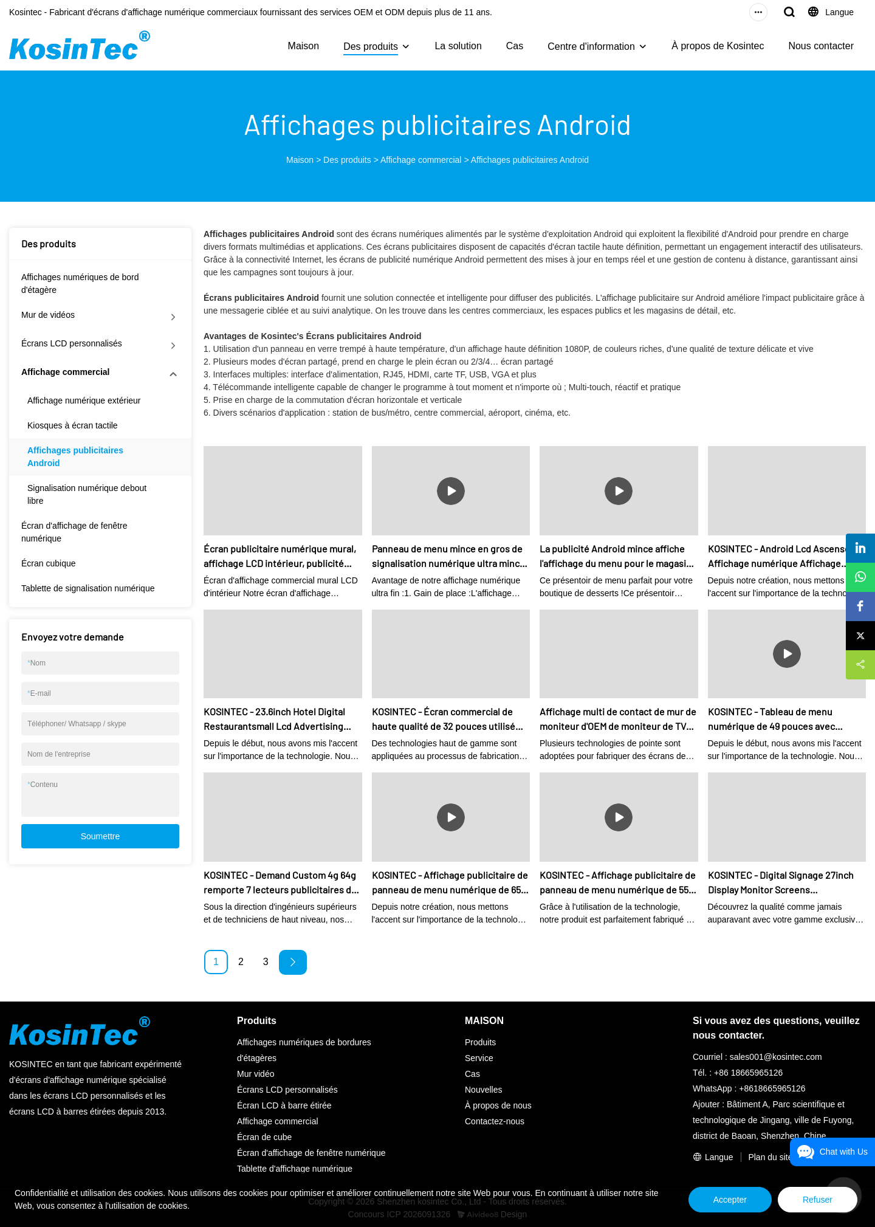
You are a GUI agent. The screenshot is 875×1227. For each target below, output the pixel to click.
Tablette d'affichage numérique (294, 1169)
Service (479, 1058)
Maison (304, 46)
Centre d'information (591, 46)
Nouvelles (483, 1090)
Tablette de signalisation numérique (87, 588)
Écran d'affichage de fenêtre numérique (74, 532)
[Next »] (293, 962)
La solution (457, 46)
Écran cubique (48, 563)
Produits (480, 1042)
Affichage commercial (421, 160)
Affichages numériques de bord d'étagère (80, 283)
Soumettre (100, 836)
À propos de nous (498, 1105)
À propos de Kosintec (717, 46)
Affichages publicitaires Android (530, 160)
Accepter (730, 1200)
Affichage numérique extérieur (84, 400)
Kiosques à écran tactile (72, 425)
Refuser (817, 1200)
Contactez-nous (494, 1121)
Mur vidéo (255, 1074)
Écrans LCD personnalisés (71, 343)
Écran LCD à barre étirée (284, 1105)
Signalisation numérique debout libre (86, 494)
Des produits (370, 46)
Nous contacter (821, 46)
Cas (514, 46)
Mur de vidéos (48, 315)
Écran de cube (264, 1137)
